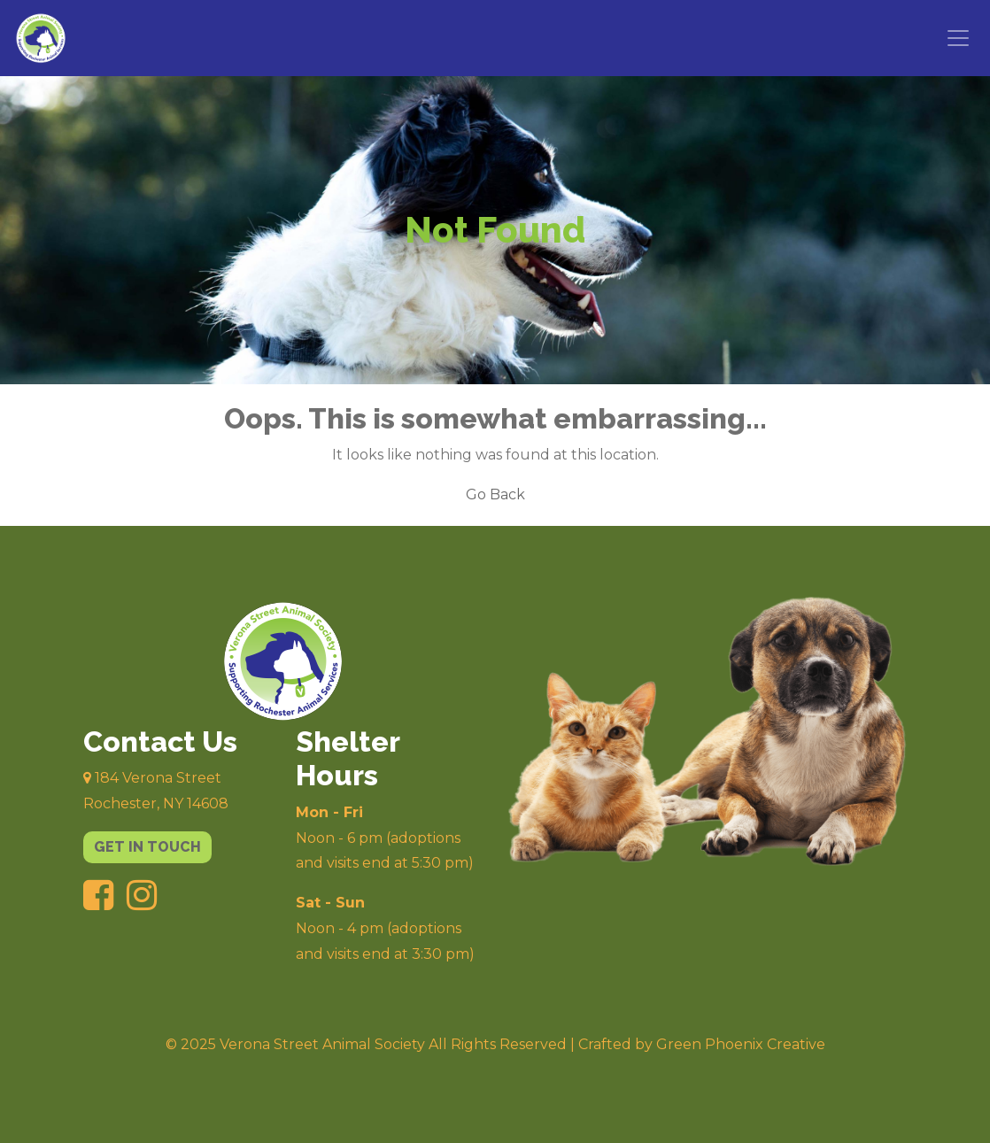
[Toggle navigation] (958, 38)
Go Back (495, 494)
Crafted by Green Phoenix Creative (701, 1044)
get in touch (147, 846)
